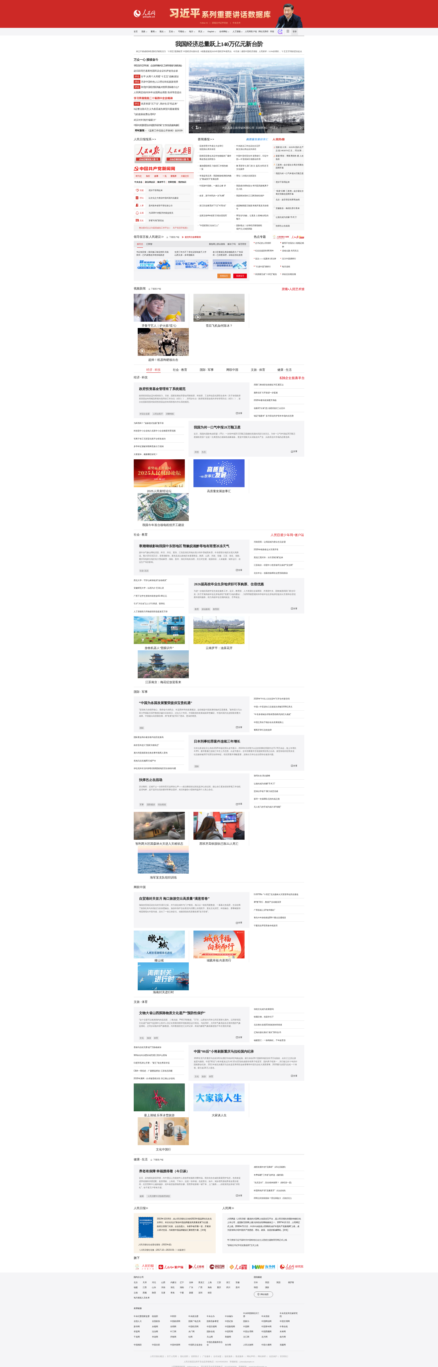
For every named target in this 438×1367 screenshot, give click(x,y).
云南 (136, 1293)
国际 (137, 691)
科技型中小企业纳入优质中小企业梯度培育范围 (155, 430)
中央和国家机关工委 (251, 1314)
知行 (148, 176)
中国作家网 (175, 1345)
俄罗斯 (291, 1282)
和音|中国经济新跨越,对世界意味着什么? (160, 87)
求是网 (137, 1332)
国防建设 (151, 805)
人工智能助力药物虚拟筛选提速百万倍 (151, 611)
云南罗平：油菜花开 (219, 648)
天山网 (210, 1337)
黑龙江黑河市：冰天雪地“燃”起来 (268, 557)
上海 (210, 1282)
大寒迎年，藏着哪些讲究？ (146, 454)
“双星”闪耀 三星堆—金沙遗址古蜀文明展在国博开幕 (290, 192)
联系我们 (284, 1356)
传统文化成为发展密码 (264, 1009)
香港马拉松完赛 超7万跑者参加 (147, 1047)
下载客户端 (174, 237)
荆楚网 (228, 1337)
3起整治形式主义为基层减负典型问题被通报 (156, 108)
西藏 (145, 1293)
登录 (295, 31)
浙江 (228, 1282)
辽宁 (182, 1282)
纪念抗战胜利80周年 (264, 250)
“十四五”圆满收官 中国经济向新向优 (183, 51)
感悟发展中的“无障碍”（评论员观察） (270, 1167)
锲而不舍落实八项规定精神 (293, 245)
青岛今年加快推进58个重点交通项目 (270, 917)
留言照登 (242, 244)
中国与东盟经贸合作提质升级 (146, 125)
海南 (210, 1287)
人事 (142, 205)
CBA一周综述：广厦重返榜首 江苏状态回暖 (153, 1071)
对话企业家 (145, 414)
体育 (156, 1038)
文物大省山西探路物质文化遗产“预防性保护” (172, 1013)
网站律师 (262, 1356)
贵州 (238, 1287)
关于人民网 (172, 1356)
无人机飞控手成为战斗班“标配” (267, 807)
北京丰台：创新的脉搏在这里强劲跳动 (271, 573)
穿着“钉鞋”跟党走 (156, 220)
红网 (190, 1337)
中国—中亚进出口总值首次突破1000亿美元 (273, 706)
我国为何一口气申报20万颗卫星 (290, 173)
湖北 (173, 1287)
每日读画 (286, 266)
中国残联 (138, 1345)
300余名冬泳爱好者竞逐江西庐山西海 (150, 1055)
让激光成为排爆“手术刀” (286, 217)
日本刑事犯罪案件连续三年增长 (217, 741)
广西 (200, 1287)
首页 (136, 31)
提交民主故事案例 (193, 237)
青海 (173, 1293)
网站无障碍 (263, 31)
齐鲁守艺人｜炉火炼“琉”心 (159, 325)
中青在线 (284, 1327)
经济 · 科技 (153, 369)
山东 (154, 1287)
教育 (145, 534)
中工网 (173, 1332)
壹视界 (174, 176)
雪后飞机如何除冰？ (219, 325)
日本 (256, 1282)
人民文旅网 (248, 1345)
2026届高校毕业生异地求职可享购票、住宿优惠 (229, 584)
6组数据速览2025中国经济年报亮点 (216, 51)
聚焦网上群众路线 (217, 244)
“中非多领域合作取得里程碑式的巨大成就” (272, 714)
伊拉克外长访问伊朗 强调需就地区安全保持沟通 (155, 768)
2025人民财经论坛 (159, 491)
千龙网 (137, 1337)
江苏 (219, 1282)
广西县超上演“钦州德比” (264, 910)
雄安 (210, 1293)
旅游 (149, 1038)
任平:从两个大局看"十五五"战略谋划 (159, 76)
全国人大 (138, 1321)
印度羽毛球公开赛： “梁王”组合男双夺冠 (152, 1063)
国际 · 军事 (207, 369)
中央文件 (237, 23)
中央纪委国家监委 (142, 1316)
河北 (154, 1282)
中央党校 (265, 1316)
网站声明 (251, 1356)
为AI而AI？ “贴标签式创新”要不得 (149, 423)
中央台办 (211, 1316)
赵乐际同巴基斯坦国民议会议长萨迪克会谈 (156, 70)
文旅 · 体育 (258, 369)
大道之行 (185, 176)
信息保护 (273, 1356)
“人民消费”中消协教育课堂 (158, 1196)
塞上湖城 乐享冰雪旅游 (159, 1115)
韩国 (256, 1287)
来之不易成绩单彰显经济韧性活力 (151, 51)
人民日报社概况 (157, 1356)
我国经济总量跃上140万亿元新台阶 (219, 44)
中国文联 (156, 1345)
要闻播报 (204, 139)
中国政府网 (175, 1321)
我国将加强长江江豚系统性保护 (250, 195)
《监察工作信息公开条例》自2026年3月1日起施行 (173, 130)
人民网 (226, 1208)
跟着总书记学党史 (220, 23)
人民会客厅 (158, 414)
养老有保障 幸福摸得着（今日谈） (164, 1171)
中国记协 (229, 1321)
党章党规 (172, 182)
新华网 (137, 1327)
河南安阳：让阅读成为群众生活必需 (270, 542)
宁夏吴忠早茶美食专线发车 (266, 925)
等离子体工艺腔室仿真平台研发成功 (150, 438)
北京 (136, 1282)
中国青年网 (266, 1327)
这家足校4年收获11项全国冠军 (213, 215)
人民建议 (155, 236)
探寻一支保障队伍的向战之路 (267, 799)
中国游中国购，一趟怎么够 (211, 185)
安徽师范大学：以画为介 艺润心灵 (149, 588)
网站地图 (264, 1294)
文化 (142, 1038)
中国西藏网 (266, 1332)
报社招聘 (184, 1356)
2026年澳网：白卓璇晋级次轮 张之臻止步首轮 (154, 1078)
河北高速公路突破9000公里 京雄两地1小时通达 (250, 127)
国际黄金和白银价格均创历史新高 (149, 737)
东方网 (228, 1345)
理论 (142, 198)
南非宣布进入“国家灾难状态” (146, 745)
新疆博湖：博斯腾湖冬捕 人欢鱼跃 (290, 157)
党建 (142, 190)
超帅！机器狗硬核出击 (163, 359)
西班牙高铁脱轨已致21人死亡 (219, 843)
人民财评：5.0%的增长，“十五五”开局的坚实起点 (280, 51)
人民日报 (140, 1208)
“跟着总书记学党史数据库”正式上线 (242, 1245)
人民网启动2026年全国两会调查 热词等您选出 (158, 92)
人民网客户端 (251, 31)
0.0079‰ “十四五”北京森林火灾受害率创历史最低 (276, 894)
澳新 (267, 1287)
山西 (163, 1282)
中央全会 (138, 182)
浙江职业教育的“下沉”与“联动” (212, 205)
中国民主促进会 (195, 1345)
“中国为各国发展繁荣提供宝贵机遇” (165, 703)
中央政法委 (193, 1316)
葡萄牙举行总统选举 (263, 730)
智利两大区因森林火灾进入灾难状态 (159, 843)
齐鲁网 (173, 1337)
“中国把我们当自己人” (209, 225)
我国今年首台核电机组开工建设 (163, 525)
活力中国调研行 (289, 258)
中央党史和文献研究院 (289, 1314)
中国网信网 (266, 1321)
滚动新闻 (206, 609)
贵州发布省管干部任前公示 (161, 205)
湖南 (182, 1287)
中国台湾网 (248, 1332)
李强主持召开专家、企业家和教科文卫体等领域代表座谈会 (158, 65)
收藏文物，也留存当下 (264, 1016)
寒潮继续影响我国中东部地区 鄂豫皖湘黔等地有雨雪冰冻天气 (184, 546)
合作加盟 (217, 1356)
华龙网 (155, 1337)
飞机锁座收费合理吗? (145, 114)
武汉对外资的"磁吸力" (145, 119)
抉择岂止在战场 (283, 226)
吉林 (191, 1282)
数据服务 (240, 1356)
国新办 (246, 1321)
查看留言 (224, 276)
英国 (278, 1282)
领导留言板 (141, 236)
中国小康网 (266, 1345)
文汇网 (246, 1337)
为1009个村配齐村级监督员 (161, 213)
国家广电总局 (194, 1321)
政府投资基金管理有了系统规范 (162, 389)
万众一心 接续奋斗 (146, 59)
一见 (165, 176)
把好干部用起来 (156, 190)
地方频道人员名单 (142, 1298)
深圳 (200, 1293)
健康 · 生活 (284, 369)
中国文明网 (285, 1321)
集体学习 (161, 182)
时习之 (139, 176)
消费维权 (170, 414)
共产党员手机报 (180, 228)
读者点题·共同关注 (290, 250)
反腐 (142, 213)
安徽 (238, 1282)
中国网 (246, 1327)
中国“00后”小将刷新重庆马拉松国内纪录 (224, 1051)
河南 (163, 1287)
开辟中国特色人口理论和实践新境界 (159, 81)
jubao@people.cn (247, 1362)
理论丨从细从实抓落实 (246, 175)
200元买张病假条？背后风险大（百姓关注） (273, 1198)
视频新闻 (140, 288)
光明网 (173, 1327)
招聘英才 (195, 1356)
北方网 (264, 1337)
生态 (204, 452)
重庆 (219, 1287)
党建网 (283, 1345)
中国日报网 (212, 1327)
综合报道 (162, 805)
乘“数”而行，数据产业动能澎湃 (267, 902)
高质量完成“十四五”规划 (265, 274)
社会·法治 (144, 571)
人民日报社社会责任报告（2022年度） (155, 1244)
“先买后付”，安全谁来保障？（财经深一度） (273, 1182)
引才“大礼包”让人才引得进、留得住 (149, 603)
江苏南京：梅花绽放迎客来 (163, 682)
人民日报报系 (143, 139)
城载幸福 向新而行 (219, 960)
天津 (145, 1282)
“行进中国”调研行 (262, 266)
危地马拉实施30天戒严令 (145, 760)
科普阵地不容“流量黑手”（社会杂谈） (270, 1190)
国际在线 (211, 1332)
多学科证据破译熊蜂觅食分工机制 (149, 446)
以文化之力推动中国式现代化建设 (164, 198)
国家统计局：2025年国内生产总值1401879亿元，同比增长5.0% (290, 149)
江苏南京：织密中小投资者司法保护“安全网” (273, 565)
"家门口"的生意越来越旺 (169, 125)
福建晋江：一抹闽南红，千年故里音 (270, 1040)
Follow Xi (204, 23)
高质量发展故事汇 (219, 491)
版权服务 (229, 1356)
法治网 (155, 1332)
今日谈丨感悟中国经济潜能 (245, 51)
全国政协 (156, 1321)
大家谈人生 (219, 1115)
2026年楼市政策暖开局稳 (265, 400)
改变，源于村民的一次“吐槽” (212, 195)
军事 (145, 691)
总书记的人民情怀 (263, 243)
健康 (142, 1196)
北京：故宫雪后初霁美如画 (288, 200)
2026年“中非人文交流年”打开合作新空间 (272, 698)
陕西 (154, 1293)
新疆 (191, 1293)
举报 (272, 31)
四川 (228, 1287)
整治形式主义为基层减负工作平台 (154, 228)
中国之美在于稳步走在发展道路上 (269, 722)
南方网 (283, 1337)
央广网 (191, 1332)
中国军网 (229, 1332)
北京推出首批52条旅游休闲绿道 (268, 1024)
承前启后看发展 (289, 274)
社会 (137, 534)
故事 (156, 176)
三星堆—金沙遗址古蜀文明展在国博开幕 (290, 166)
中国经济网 (193, 1327)
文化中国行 (163, 1149)
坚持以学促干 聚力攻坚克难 (266, 791)
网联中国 (232, 369)
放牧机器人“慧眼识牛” (159, 648)
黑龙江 (201, 1282)
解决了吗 (232, 244)
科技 (197, 452)
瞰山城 (159, 960)
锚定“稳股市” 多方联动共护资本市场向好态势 (274, 416)
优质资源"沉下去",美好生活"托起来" (159, 103)
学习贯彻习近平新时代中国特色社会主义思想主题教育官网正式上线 (257, 1240)
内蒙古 (174, 1282)
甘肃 (163, 1293)
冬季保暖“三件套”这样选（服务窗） (269, 1175)
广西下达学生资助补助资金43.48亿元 (150, 596)
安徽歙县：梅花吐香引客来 (288, 208)
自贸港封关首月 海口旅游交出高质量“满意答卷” (174, 898)
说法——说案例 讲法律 (265, 258)
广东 (191, 1287)
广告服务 (206, 1356)
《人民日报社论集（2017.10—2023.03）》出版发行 (162, 1250)
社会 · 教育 (180, 369)
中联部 (173, 1316)
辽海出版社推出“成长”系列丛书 (267, 1032)
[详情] (203, 1230)
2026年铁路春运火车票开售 (266, 549)
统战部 (155, 1316)
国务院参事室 (213, 1321)
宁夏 (182, 1293)
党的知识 (182, 182)
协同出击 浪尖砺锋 (262, 775)
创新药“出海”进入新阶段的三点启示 (269, 408)
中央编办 (229, 1316)
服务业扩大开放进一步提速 (266, 392)
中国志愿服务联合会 (215, 1343)
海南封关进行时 (163, 992)
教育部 (216, 609)
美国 (267, 1282)
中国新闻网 (230, 1327)
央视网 (155, 1327)
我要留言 (240, 276)
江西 (145, 1287)
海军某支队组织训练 (163, 877)
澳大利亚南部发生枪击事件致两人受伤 (151, 752)
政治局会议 (150, 182)
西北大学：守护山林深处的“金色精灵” (150, 580)
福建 (136, 1287)
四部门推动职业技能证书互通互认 (269, 384)
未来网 (283, 1332)
